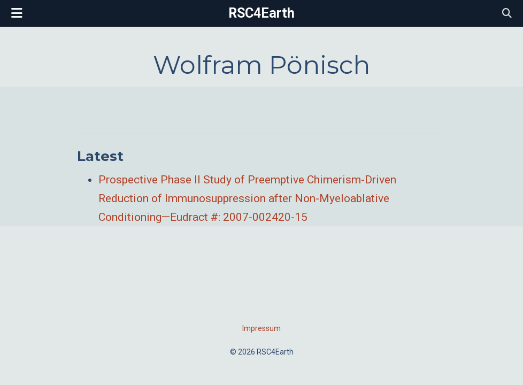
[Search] (507, 13)
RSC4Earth (261, 13)
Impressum (261, 328)
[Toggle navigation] (16, 13)
